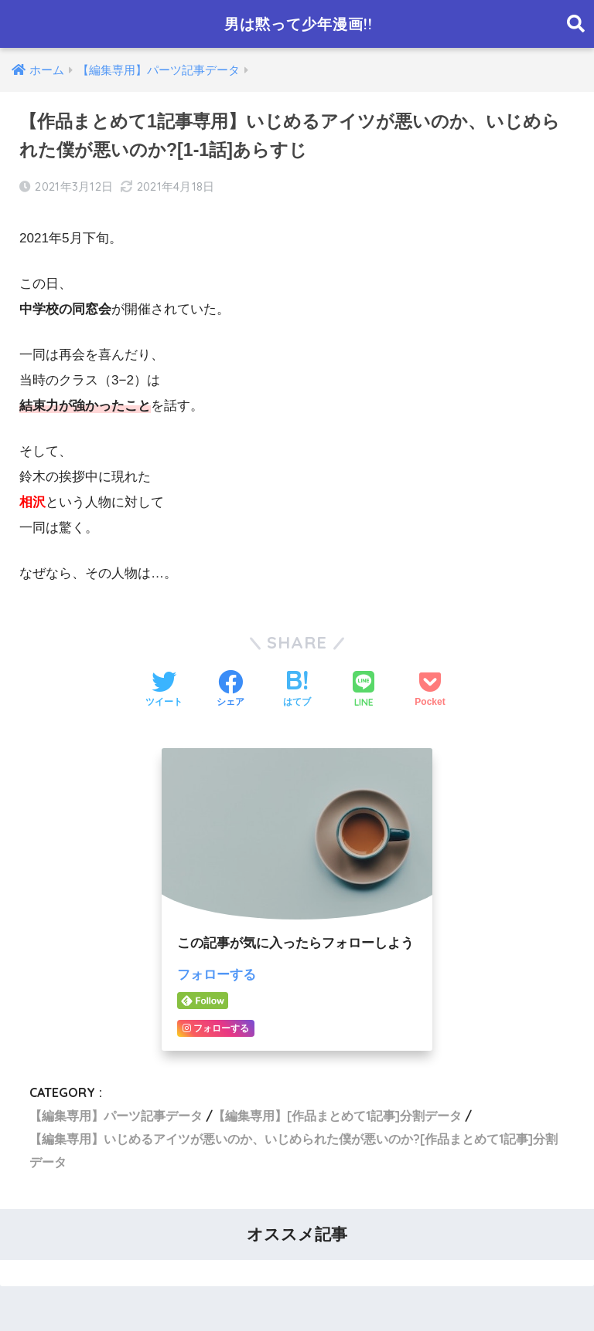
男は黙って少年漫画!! (299, 23)
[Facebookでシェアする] (230, 690)
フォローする (216, 974)
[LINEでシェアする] (363, 690)
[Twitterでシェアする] (164, 690)
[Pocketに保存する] (430, 690)
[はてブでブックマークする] (297, 690)
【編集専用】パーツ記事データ (116, 1115)
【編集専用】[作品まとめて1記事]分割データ (337, 1115)
